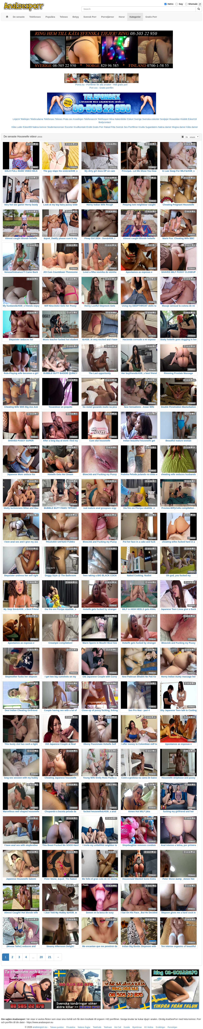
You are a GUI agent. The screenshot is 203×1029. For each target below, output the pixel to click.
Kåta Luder (17, 127)
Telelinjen (25, 119)
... (33, 957)
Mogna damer (179, 127)
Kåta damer (192, 127)
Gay (181, 4)
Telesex (58, 119)
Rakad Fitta (109, 127)
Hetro (171, 4)
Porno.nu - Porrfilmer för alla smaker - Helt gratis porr (101, 84)
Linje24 (16, 119)
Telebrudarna (36, 119)
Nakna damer (164, 127)
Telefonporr (103, 119)
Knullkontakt (80, 127)
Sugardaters (151, 127)
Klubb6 (183, 119)
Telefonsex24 (90, 119)
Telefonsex (49, 119)
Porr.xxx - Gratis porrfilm (102, 88)
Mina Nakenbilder (118, 119)
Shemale (193, 4)
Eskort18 (192, 119)
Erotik (89, 127)
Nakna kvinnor (39, 127)
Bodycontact (104, 122)
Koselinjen (78, 119)
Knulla (142, 127)
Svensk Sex (122, 127)
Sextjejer (164, 119)
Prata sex (67, 119)
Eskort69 (27, 127)
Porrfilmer (133, 127)
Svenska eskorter (150, 119)
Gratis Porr (98, 127)
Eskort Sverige (134, 119)
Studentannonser (55, 127)
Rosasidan (174, 119)
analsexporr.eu (40, 1027)
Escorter (69, 127)
